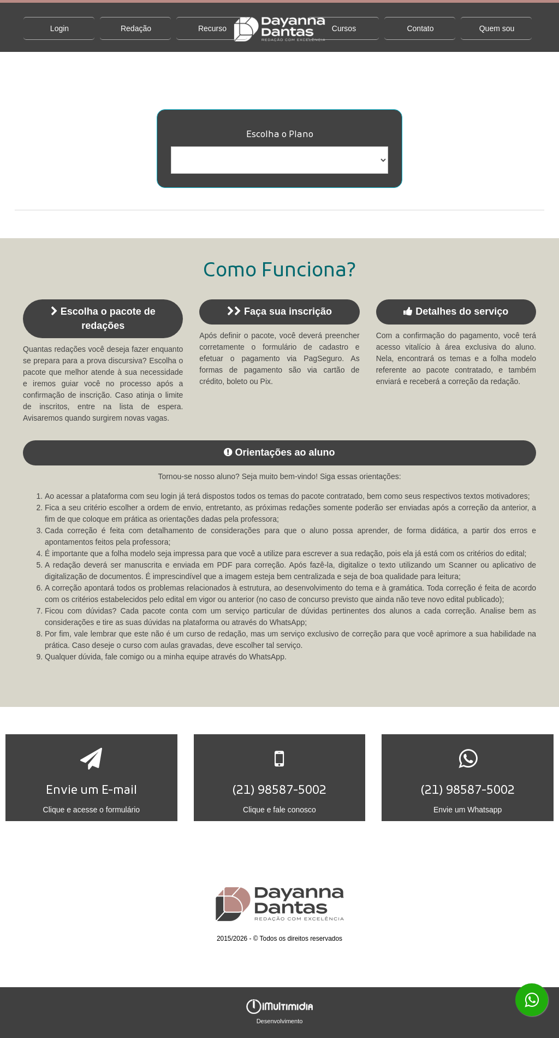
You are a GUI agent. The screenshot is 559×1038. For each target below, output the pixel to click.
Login (59, 28)
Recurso (212, 28)
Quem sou (497, 28)
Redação (136, 28)
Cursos (344, 28)
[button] (91, 778)
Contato (420, 28)
